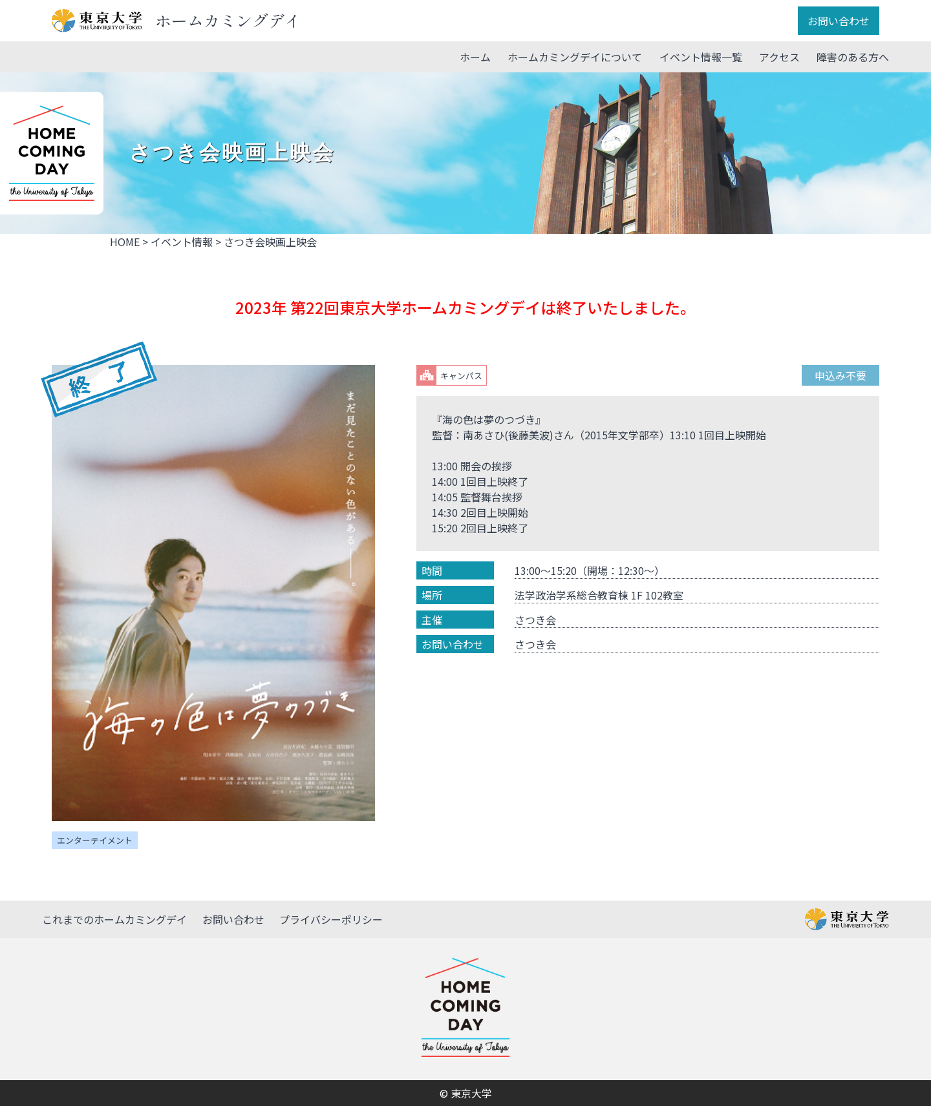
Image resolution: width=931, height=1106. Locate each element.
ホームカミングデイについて (575, 57)
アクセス (779, 57)
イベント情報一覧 (700, 57)
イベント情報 (182, 241)
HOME (125, 241)
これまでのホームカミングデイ (114, 919)
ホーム (475, 57)
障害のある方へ (853, 57)
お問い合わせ (839, 20)
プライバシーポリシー (331, 919)
